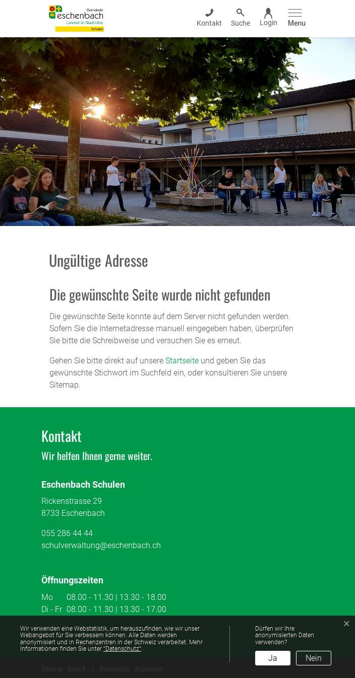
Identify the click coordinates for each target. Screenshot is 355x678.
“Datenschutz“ (122, 648)
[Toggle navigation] (295, 18)
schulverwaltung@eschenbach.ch (101, 545)
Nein (314, 658)
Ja (272, 658)
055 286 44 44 (67, 533)
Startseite (182, 360)
